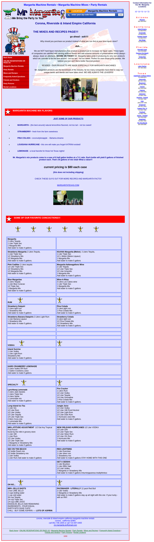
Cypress (142, 90)
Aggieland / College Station (142, 76)
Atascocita (142, 79)
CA (139, 11)
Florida (142, 47)
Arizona (142, 17)
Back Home (7, 57)
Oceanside (142, 33)
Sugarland (142, 119)
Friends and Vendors (11, 80)
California (142, 27)
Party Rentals (8, 70)
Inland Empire (142, 29)
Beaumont (142, 83)
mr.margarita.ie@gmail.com (65, 525)
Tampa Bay (142, 57)
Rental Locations (9, 87)
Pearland (142, 112)
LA (145, 11)
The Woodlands (142, 123)
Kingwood (142, 105)
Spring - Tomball (142, 115)
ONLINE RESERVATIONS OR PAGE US (14, 62)
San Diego (142, 40)
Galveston (142, 94)
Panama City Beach (142, 53)
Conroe (142, 86)
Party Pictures (8, 83)
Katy (142, 101)
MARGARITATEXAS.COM (68, 185)
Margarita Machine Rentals (13, 66)
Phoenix (142, 20)
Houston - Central (142, 97)
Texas (142, 73)
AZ (136, 11)
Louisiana (142, 64)
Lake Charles (142, 66)
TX (148, 11)
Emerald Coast (142, 49)
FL (142, 11)
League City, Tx (142, 108)
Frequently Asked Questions (14, 76)
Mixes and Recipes (10, 73)
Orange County (142, 36)
